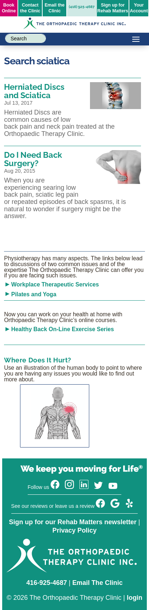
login (134, 597)
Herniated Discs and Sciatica (34, 91)
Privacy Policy (74, 530)
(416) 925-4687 (82, 7)
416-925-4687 (46, 582)
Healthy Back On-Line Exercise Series (62, 329)
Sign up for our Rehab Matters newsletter (73, 522)
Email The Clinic (97, 582)
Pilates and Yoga (33, 294)
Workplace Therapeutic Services (55, 284)
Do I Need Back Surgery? (33, 159)
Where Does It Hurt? (37, 360)
